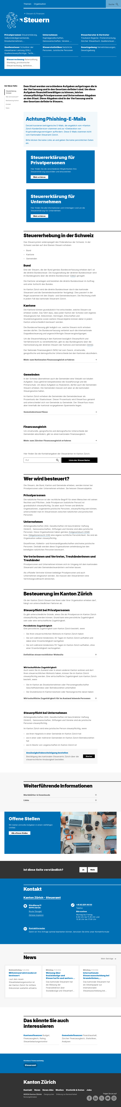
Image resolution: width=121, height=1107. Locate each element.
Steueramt (30, 1065)
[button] (60, 756)
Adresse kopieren (36, 915)
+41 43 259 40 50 (84, 905)
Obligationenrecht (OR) (39, 535)
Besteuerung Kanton (12, 100)
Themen (27, 4)
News (7, 108)
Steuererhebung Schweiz (11, 92)
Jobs (89, 1090)
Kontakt (8, 104)
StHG (90, 345)
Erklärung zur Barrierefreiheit (66, 1094)
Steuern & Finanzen (35, 13)
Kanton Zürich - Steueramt (42, 897)
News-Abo (47, 1090)
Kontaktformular (37, 928)
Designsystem (49, 1094)
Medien (60, 1090)
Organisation (40, 4)
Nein (92, 870)
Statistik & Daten (75, 1090)
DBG (73, 276)
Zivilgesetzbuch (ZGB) (79, 532)
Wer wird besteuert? (12, 97)
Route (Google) (35, 911)
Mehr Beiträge (109, 959)
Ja (83, 870)
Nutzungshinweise (30, 1097)
